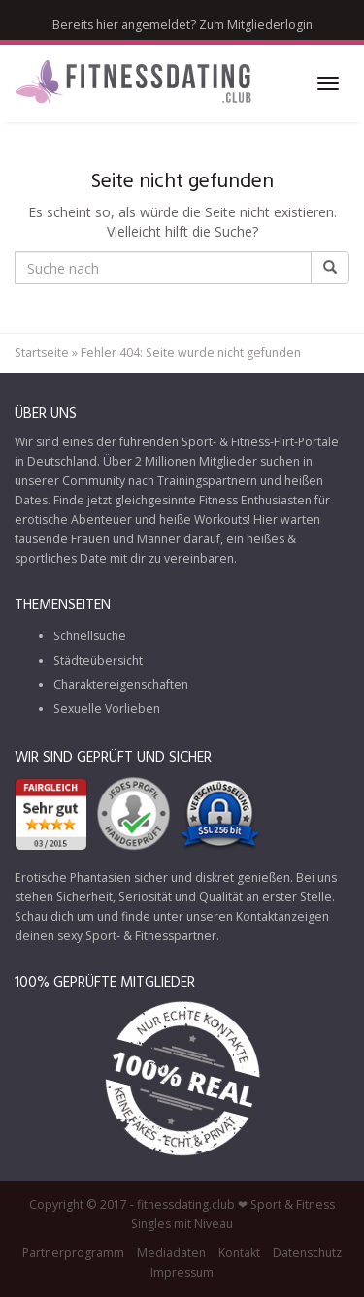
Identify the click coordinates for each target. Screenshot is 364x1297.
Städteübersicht (98, 660)
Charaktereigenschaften (120, 684)
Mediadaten (171, 1253)
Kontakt (239, 1253)
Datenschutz (307, 1253)
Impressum (182, 1272)
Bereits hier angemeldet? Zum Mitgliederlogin (182, 24)
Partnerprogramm (73, 1253)
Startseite (42, 352)
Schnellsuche (89, 636)
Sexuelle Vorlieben (106, 708)
